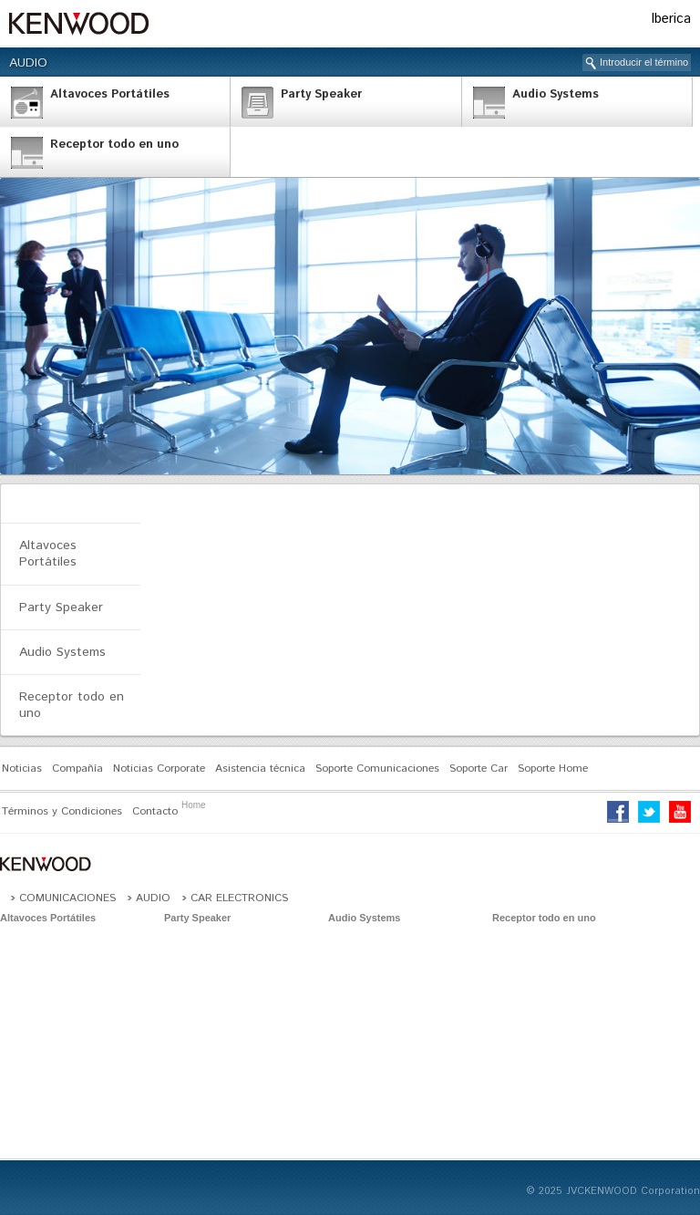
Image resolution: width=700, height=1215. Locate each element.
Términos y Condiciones (62, 811)
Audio (28, 63)
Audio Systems (62, 652)
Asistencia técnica (260, 768)
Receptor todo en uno (71, 705)
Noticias (22, 768)
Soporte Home (553, 768)
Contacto (155, 811)
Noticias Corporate (159, 768)
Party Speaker (61, 607)
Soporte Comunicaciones (377, 768)
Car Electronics (239, 898)
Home (193, 805)
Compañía (77, 768)
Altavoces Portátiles (48, 553)
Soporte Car (478, 768)
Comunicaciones (67, 898)
